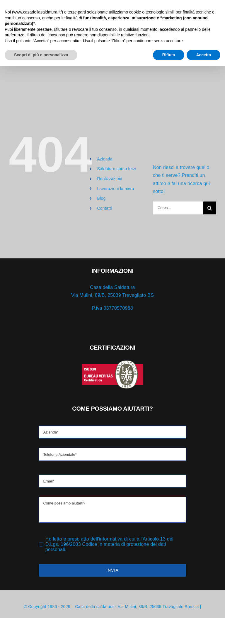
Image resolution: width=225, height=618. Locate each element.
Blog (101, 198)
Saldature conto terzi (116, 168)
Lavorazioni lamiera (115, 188)
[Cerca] (209, 208)
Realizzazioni (109, 178)
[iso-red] (57, 362)
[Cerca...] (178, 208)
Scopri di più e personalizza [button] (41, 606)
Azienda (104, 159)
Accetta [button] (203, 606)
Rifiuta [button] (168, 606)
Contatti (104, 208)
